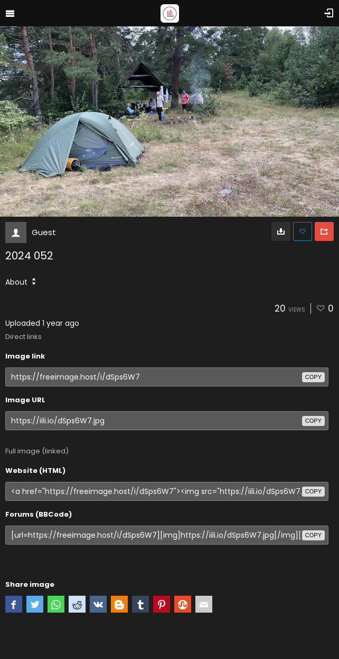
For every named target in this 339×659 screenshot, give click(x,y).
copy (313, 377)
